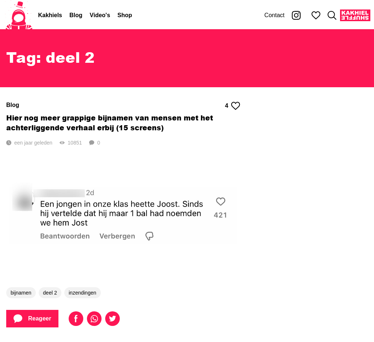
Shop (125, 15)
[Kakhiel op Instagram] (296, 15)
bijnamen (21, 293)
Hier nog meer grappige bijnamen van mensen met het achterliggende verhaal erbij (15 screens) (109, 122)
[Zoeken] (332, 15)
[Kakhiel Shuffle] (355, 15)
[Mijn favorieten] (316, 15)
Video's (100, 15)
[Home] (19, 15)
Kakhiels (50, 15)
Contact (274, 15)
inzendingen (82, 293)
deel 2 (50, 293)
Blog (76, 15)
